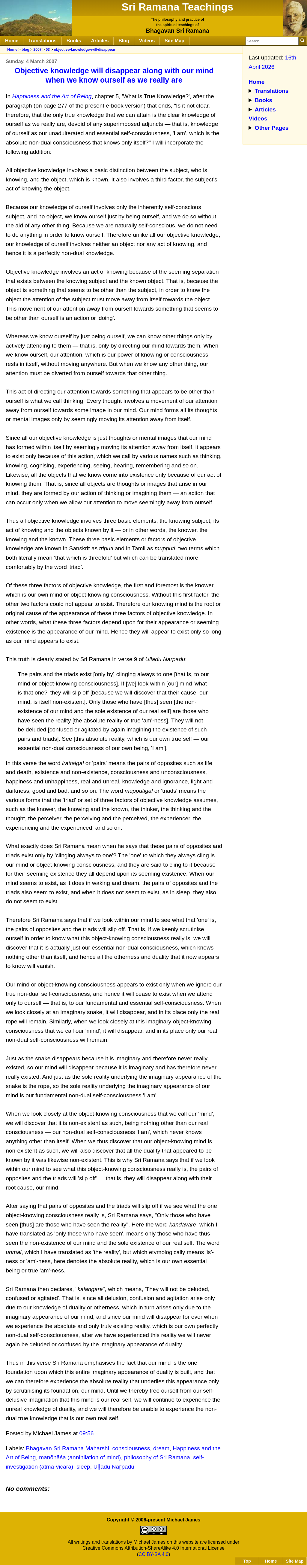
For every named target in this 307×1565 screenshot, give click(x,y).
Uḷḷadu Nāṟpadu (113, 1466)
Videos (147, 40)
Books (74, 40)
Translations (42, 40)
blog (25, 49)
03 (48, 49)
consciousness (131, 1448)
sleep (83, 1466)
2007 (37, 49)
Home (11, 40)
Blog (123, 40)
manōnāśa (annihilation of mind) (80, 1457)
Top (247, 1561)
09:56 (86, 1433)
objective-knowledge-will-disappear (84, 49)
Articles (100, 40)
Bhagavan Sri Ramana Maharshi (67, 1448)
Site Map (174, 40)
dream (161, 1448)
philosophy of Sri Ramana (157, 1457)
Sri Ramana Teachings (178, 7)
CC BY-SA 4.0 (153, 1554)
